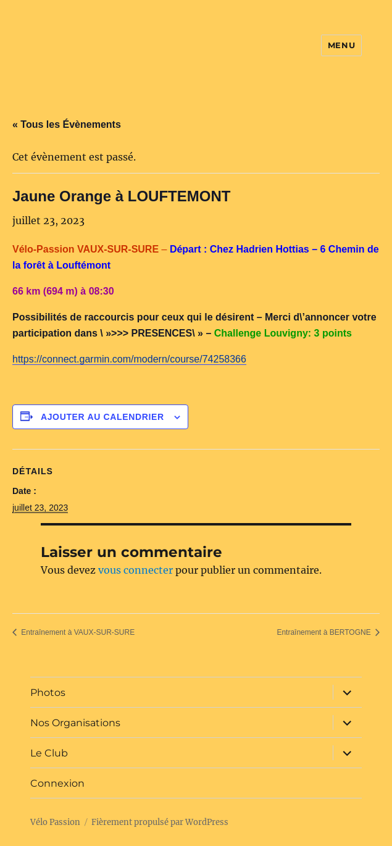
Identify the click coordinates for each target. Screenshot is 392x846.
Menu (341, 45)
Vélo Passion (55, 822)
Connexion (57, 783)
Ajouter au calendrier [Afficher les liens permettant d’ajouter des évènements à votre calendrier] (102, 417)
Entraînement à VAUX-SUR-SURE (77, 632)
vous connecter (135, 570)
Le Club (49, 753)
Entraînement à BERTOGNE (325, 632)
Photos (47, 692)
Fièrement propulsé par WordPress (159, 822)
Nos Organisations (75, 723)
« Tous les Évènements (66, 124)
